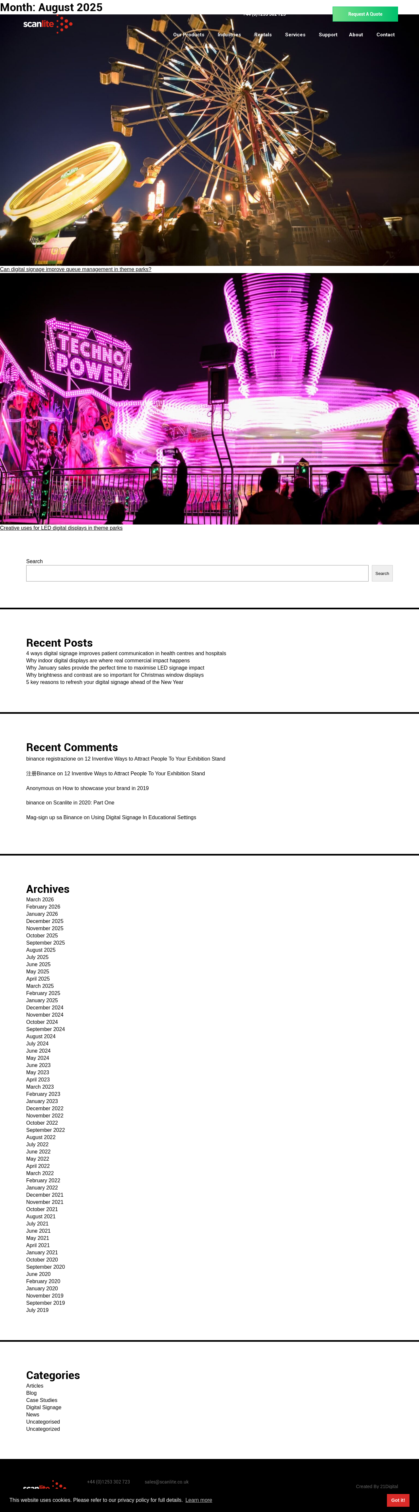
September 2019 (45, 1303)
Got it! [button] (398, 1500)
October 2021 (42, 1209)
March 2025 (40, 986)
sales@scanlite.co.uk (167, 1482)
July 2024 (37, 1043)
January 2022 (42, 1187)
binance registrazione (51, 759)
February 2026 (43, 907)
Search (34, 561)
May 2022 (37, 1159)
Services (295, 35)
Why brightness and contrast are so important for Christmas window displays (115, 675)
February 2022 (43, 1180)
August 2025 (41, 950)
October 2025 (42, 935)
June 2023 (38, 1065)
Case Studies (41, 1400)
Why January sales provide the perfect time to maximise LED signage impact (115, 668)
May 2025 (37, 971)
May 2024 (37, 1058)
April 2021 (38, 1245)
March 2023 (40, 1087)
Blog (31, 1393)
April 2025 (38, 979)
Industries (229, 35)
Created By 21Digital (377, 1486)
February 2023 (43, 1094)
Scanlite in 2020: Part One (84, 802)
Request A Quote (365, 14)
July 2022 (37, 1144)
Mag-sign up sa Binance (54, 817)
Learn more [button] (198, 1500)
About (356, 35)
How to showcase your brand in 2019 (106, 788)
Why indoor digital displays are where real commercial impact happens (108, 660)
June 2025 (38, 964)
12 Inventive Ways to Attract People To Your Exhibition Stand (155, 759)
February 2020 (43, 1281)
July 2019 (37, 1310)
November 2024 (45, 1015)
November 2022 (45, 1115)
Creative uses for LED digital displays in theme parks (61, 528)
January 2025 (42, 1000)
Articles (34, 1386)
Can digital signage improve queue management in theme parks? (76, 269)
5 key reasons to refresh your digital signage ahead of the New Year (104, 682)
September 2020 (45, 1267)
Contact (385, 35)
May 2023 (37, 1072)
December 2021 (45, 1195)
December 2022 (45, 1108)
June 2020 (38, 1274)
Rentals (263, 35)
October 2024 (42, 1022)
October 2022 (42, 1123)
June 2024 (38, 1051)
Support (328, 35)
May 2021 (37, 1238)
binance (35, 802)
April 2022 (38, 1166)
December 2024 (45, 1007)
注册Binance (41, 773)
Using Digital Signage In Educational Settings (143, 817)
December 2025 (45, 921)
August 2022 (41, 1137)
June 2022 (38, 1151)
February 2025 (43, 993)
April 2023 (38, 1079)
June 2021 (38, 1231)
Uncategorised (43, 1422)
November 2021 (45, 1202)
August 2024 (41, 1036)
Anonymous (40, 788)
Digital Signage (44, 1407)
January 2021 (42, 1252)
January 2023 (42, 1101)
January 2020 (42, 1288)
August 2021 (41, 1216)
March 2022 (40, 1173)
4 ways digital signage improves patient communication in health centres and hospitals (126, 653)
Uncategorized (43, 1429)
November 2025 (45, 928)
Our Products (188, 35)
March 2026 (40, 899)
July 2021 (37, 1223)
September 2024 (45, 1029)
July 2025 (37, 957)
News (32, 1414)
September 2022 (45, 1130)
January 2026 (42, 914)
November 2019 (45, 1296)
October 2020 (42, 1260)
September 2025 (45, 943)
